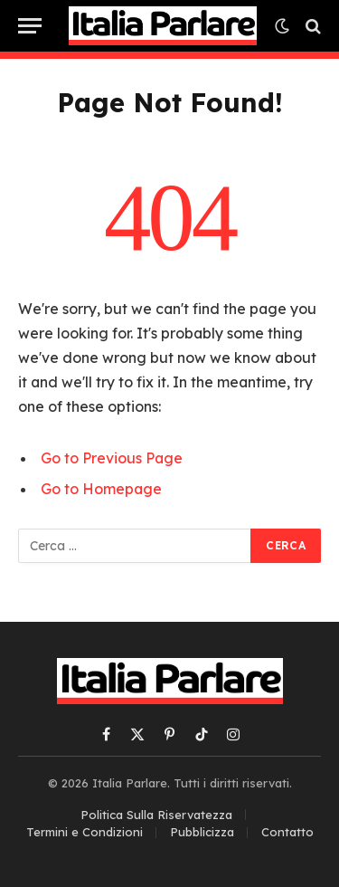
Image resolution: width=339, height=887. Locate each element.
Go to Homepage (101, 489)
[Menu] (30, 25)
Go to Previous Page (112, 458)
